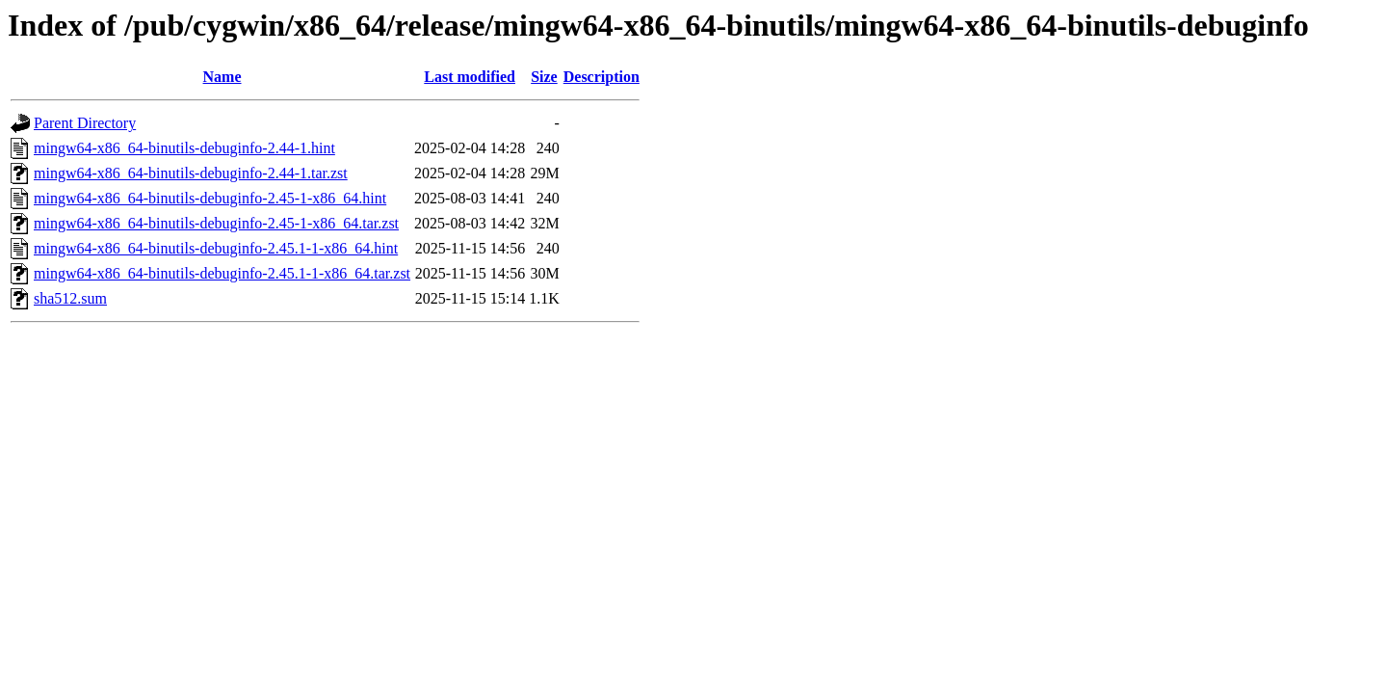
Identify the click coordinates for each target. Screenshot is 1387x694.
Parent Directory (85, 123)
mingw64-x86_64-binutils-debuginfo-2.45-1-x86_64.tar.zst (216, 223)
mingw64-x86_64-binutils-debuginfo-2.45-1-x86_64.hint (210, 198)
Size (544, 76)
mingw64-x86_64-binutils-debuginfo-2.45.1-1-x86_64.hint (216, 248)
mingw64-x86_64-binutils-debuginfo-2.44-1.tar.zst (191, 173)
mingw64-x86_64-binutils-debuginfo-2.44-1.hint (184, 148)
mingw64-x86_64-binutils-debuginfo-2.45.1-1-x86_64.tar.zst (222, 273)
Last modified (469, 76)
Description (601, 76)
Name (222, 76)
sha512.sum (70, 298)
